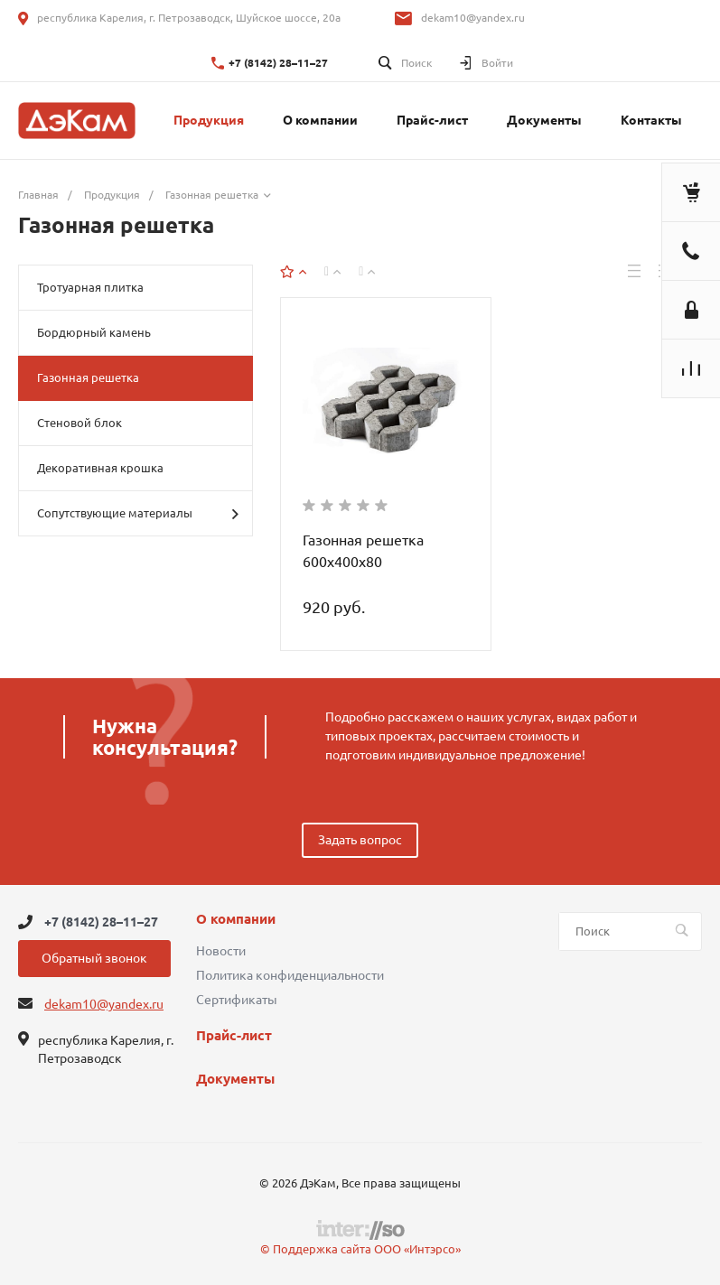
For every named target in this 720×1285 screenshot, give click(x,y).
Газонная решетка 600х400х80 (363, 551)
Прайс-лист (234, 1036)
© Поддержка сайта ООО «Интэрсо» (360, 1249)
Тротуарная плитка (90, 287)
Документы (235, 1079)
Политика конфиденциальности (290, 975)
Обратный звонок (94, 958)
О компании (236, 919)
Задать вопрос (360, 840)
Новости (221, 951)
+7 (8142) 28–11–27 (278, 63)
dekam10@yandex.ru (473, 17)
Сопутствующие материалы (137, 514)
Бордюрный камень (94, 332)
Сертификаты (236, 999)
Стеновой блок (79, 422)
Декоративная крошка (100, 467)
